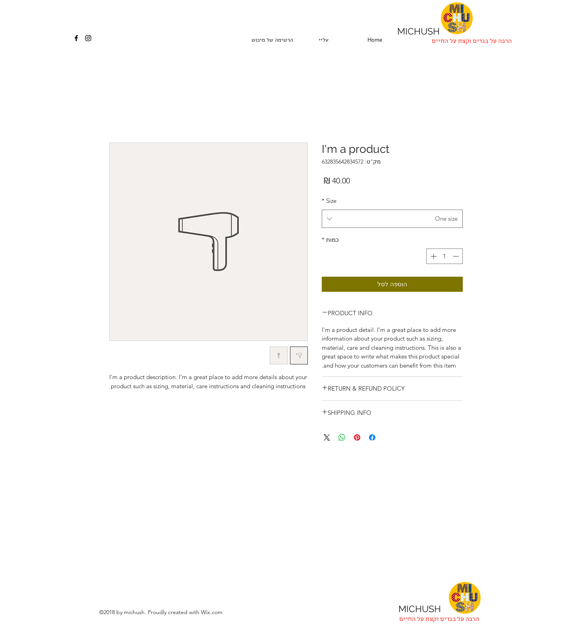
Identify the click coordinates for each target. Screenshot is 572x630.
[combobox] (392, 219)
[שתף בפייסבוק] (372, 437)
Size (329, 200)
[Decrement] (456, 256)
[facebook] (76, 38)
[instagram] (88, 38)
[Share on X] (327, 437)
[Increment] (432, 256)
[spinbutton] (444, 256)
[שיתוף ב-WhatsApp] (342, 437)
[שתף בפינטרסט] (357, 437)
